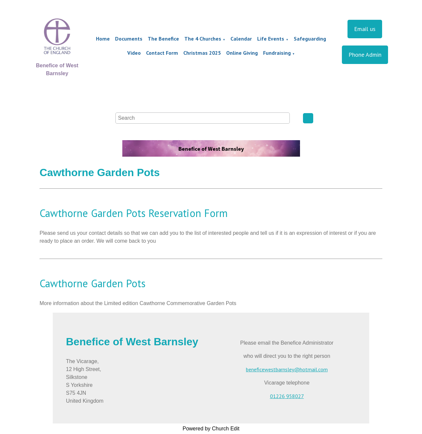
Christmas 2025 (202, 52)
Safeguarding (310, 38)
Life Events (270, 38)
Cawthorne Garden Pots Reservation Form (134, 213)
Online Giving (242, 52)
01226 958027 (287, 396)
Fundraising (277, 52)
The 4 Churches (202, 38)
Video (134, 52)
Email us (365, 29)
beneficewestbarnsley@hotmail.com (287, 369)
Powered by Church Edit (211, 428)
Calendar (241, 38)
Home (103, 38)
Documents (128, 38)
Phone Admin (364, 54)
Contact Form (162, 52)
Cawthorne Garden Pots (92, 283)
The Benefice (163, 38)
